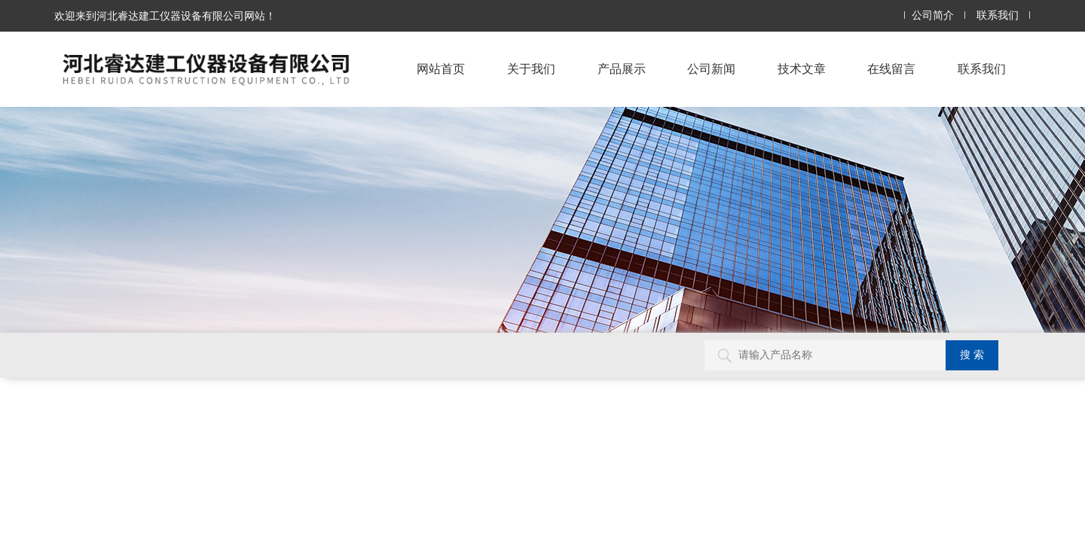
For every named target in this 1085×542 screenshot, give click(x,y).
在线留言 (891, 68)
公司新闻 (711, 68)
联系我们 (997, 15)
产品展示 (622, 68)
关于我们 (531, 68)
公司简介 (933, 15)
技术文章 (802, 68)
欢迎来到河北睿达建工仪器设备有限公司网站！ (165, 16)
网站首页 (441, 68)
